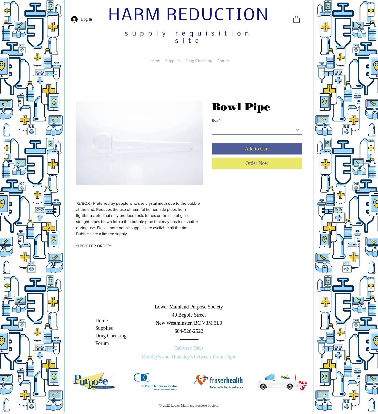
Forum (102, 343)
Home (101, 320)
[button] (296, 19)
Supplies (104, 328)
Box (216, 120)
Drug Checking (111, 335)
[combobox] (257, 130)
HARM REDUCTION (189, 15)
